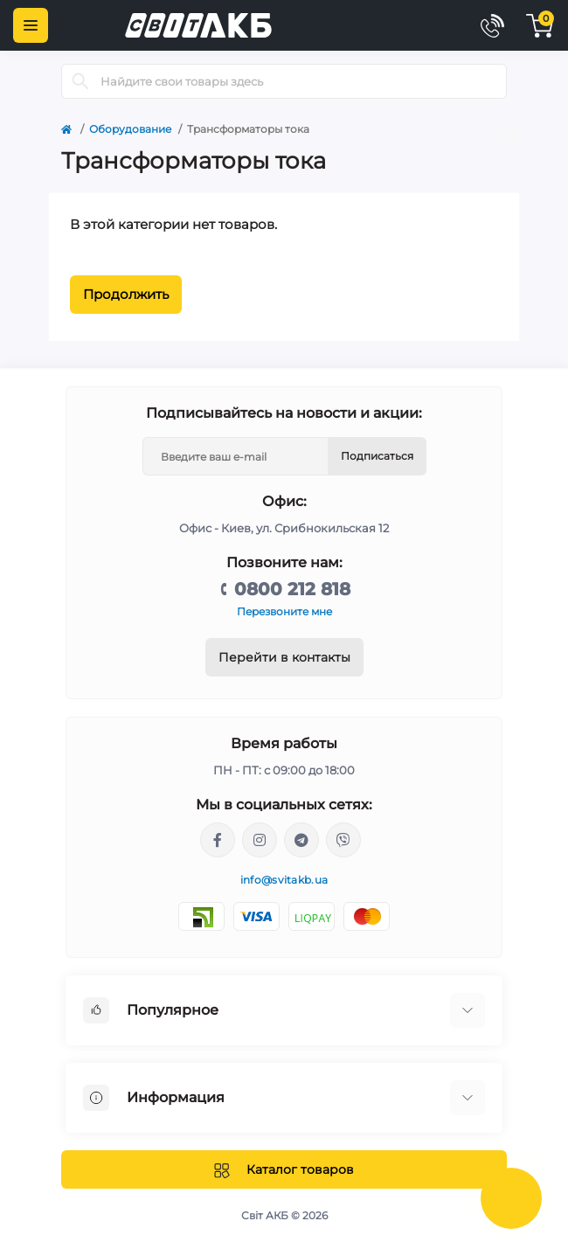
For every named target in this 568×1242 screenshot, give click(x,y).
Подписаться (377, 455)
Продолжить (126, 294)
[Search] (80, 81)
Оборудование (130, 128)
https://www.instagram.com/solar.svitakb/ (259, 840)
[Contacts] (492, 25)
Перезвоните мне (284, 611)
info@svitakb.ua (284, 879)
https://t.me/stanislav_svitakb (301, 840)
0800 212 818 (292, 589)
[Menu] (30, 25)
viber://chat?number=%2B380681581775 (343, 840)
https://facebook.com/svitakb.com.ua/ (217, 840)
